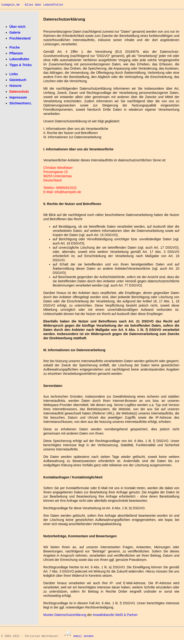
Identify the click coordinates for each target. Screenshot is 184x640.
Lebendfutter (19, 59)
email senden (78, 636)
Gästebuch (17, 80)
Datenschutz (19, 91)
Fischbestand (19, 38)
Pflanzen (16, 53)
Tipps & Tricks (20, 65)
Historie (15, 86)
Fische (14, 47)
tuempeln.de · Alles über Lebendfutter (32, 5)
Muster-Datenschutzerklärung (64, 615)
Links (13, 74)
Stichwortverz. (20, 103)
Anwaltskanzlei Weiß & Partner (115, 615)
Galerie (14, 32)
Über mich (17, 26)
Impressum (18, 97)
